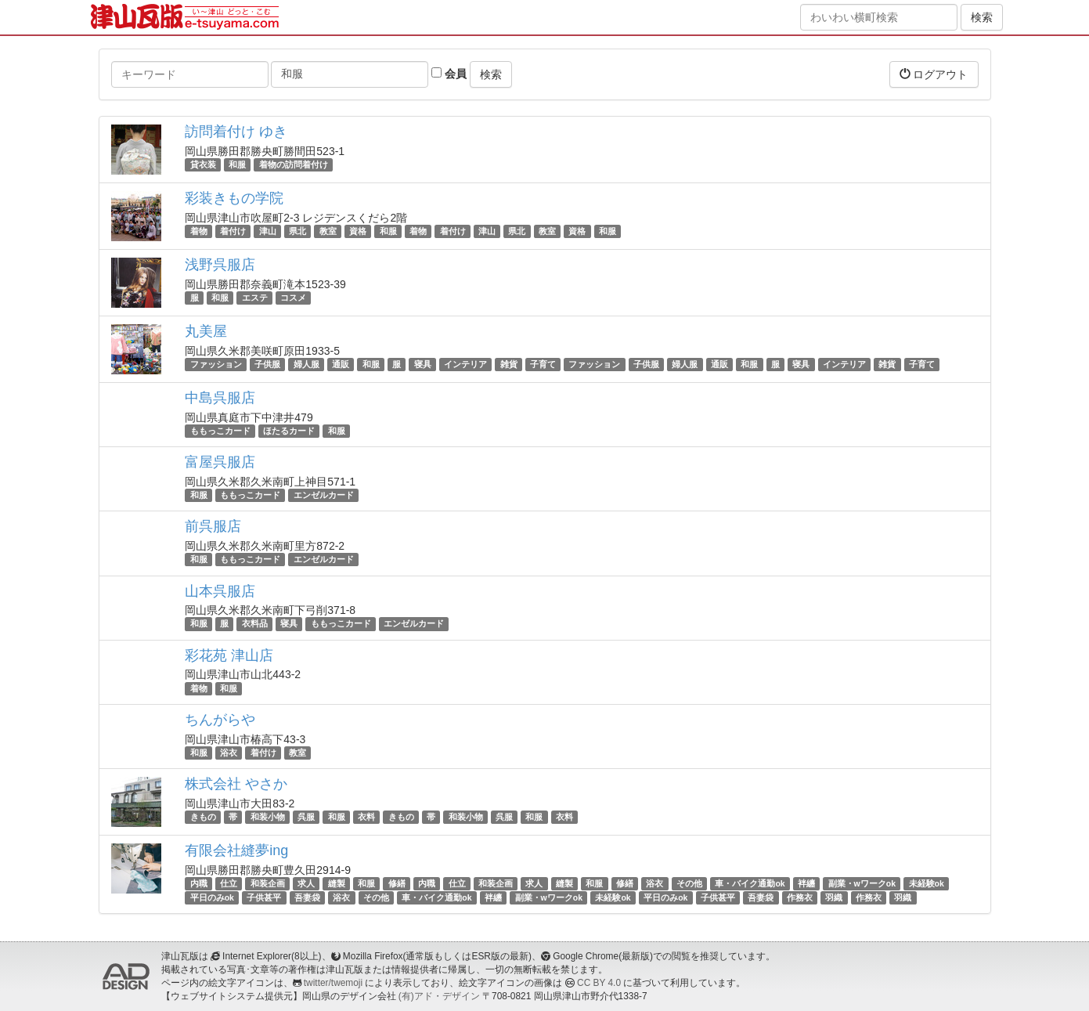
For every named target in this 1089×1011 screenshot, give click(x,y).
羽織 (833, 897)
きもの (203, 816)
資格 (357, 231)
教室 (328, 231)
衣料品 (255, 624)
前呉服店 (213, 526)
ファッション (216, 364)
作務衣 (800, 897)
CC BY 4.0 (599, 982)
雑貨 (508, 364)
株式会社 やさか (236, 784)
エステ (255, 297)
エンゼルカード (324, 495)
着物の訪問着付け (293, 164)
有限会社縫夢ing (236, 850)
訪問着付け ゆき (236, 131)
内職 (198, 883)
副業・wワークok (862, 883)
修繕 (397, 883)
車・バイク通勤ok (749, 883)
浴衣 (228, 752)
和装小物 (268, 816)
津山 (267, 231)
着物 (198, 231)
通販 (340, 364)
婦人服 (306, 364)
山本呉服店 (220, 591)
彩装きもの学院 (234, 198)
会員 (449, 73)
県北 (297, 231)
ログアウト (934, 74)
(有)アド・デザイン (439, 996)
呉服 (306, 816)
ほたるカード (289, 430)
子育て (543, 364)
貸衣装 (203, 164)
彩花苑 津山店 (229, 655)
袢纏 (806, 883)
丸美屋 (206, 331)
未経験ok (926, 883)
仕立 (228, 883)
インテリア (465, 364)
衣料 (366, 816)
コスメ (293, 297)
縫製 (336, 883)
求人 (306, 883)
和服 (237, 164)
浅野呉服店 (220, 265)
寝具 (422, 364)
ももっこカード (220, 430)
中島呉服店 (220, 398)
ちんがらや (220, 720)
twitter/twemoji (333, 982)
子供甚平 (264, 897)
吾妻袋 (307, 897)
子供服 (267, 364)
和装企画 (268, 883)
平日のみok (212, 897)
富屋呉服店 (220, 462)
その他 (689, 883)
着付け (233, 231)
